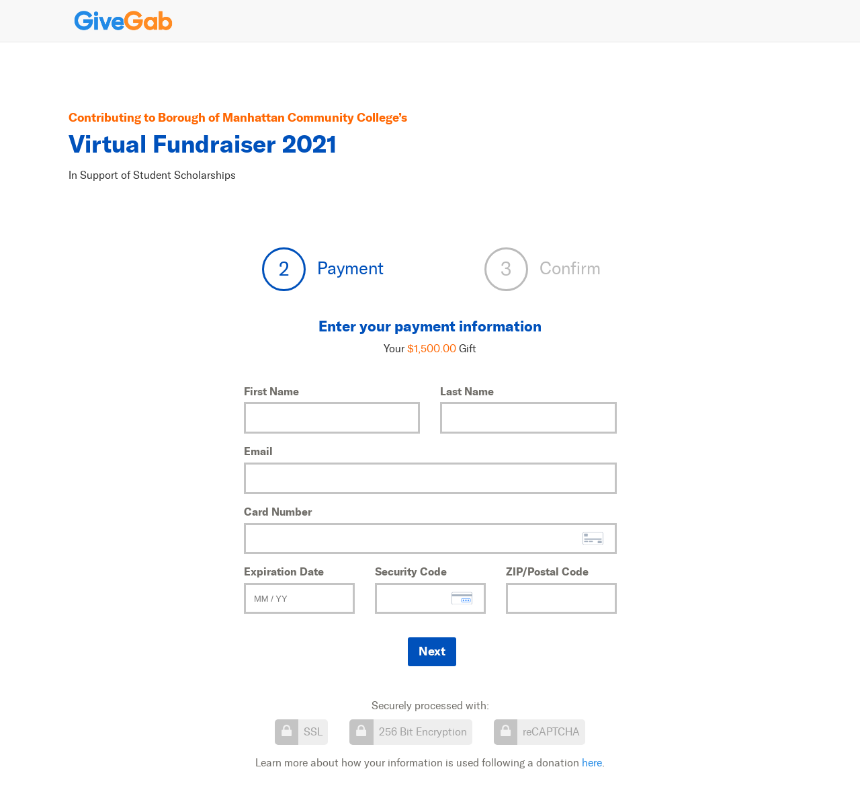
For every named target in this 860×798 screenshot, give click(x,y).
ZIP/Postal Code (547, 571)
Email (258, 451)
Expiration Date (284, 571)
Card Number (278, 511)
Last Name (467, 391)
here (592, 762)
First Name (271, 391)
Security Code (411, 571)
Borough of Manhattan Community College (278, 117)
